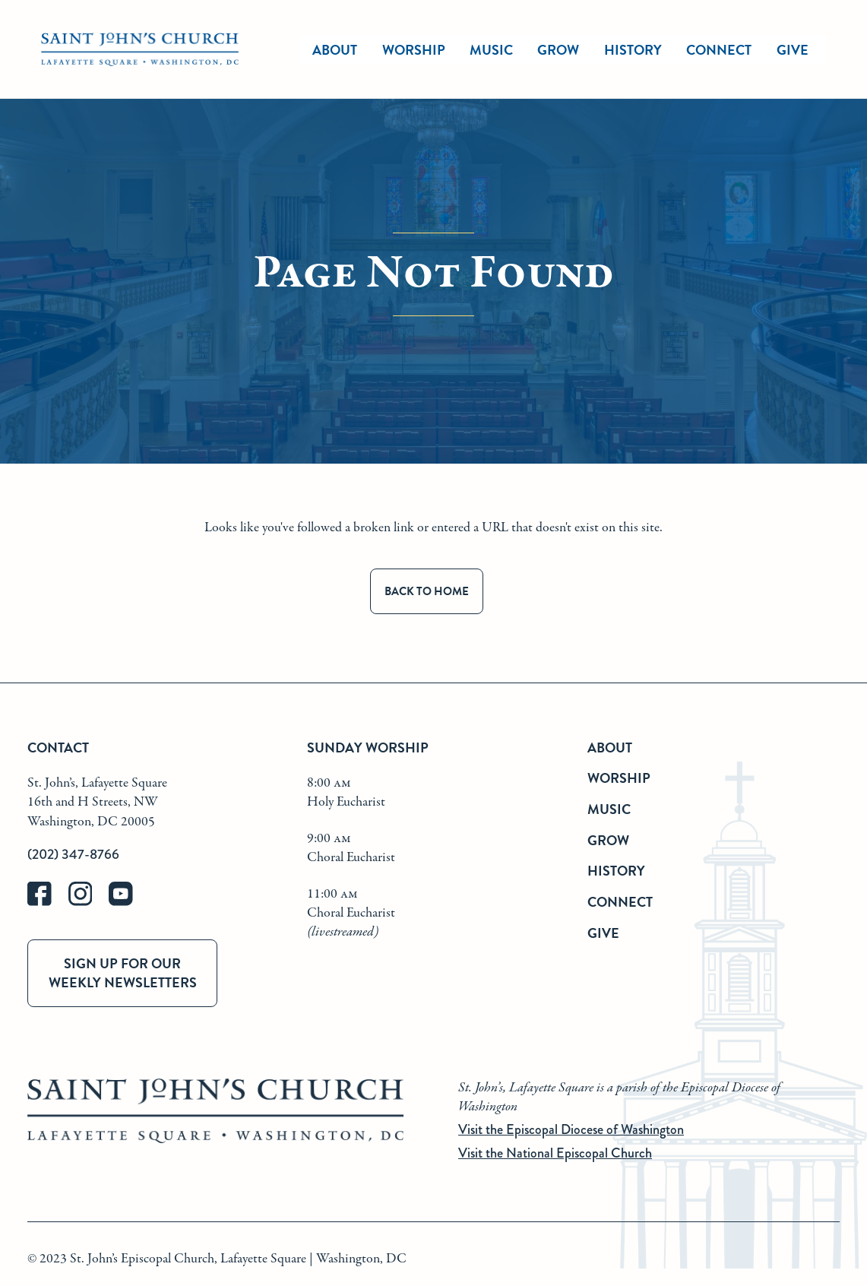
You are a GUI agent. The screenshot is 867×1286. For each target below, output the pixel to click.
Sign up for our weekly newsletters (123, 973)
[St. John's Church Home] (140, 50)
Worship (413, 50)
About (609, 747)
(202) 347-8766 (73, 854)
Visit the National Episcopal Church (555, 1153)
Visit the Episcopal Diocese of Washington (571, 1129)
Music (609, 809)
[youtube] (128, 902)
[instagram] (88, 902)
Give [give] (792, 50)
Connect (620, 902)
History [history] (633, 50)
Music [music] (491, 50)
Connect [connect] (719, 50)
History (616, 870)
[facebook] (47, 902)
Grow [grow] (558, 50)
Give (603, 933)
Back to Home (426, 591)
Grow (608, 840)
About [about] (334, 50)
